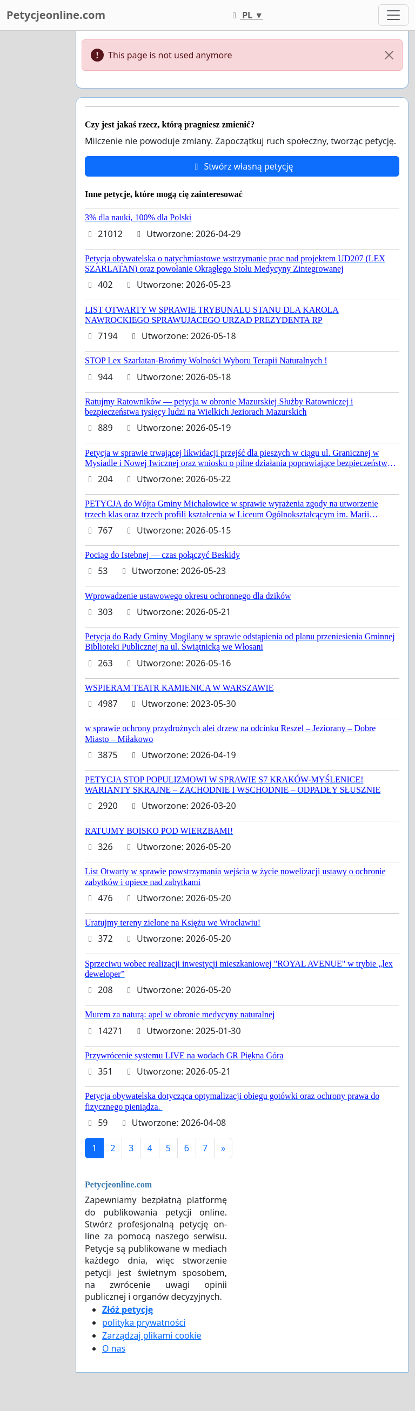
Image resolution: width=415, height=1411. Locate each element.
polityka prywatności (143, 1322)
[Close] (389, 55)
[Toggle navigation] (393, 15)
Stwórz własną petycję (242, 166)
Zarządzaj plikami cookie (151, 1335)
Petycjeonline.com (55, 15)
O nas (113, 1348)
